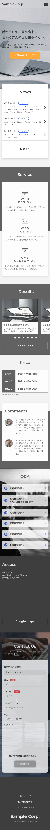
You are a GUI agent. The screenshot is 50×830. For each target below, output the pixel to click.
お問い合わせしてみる (25, 55)
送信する (25, 764)
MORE (25, 149)
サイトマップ (25, 796)
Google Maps (25, 622)
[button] (15, 338)
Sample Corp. (25, 816)
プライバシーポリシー (25, 807)
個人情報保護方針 (25, 802)
